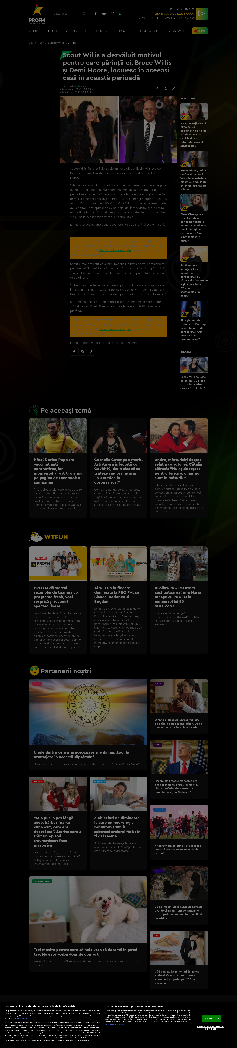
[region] (118, 1025)
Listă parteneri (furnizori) (115, 1024)
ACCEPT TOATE (212, 1018)
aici (74, 1033)
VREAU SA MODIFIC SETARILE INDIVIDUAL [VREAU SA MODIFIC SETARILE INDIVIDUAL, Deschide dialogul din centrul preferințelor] (210, 1027)
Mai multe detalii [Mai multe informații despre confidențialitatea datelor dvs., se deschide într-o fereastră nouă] (20, 1018)
